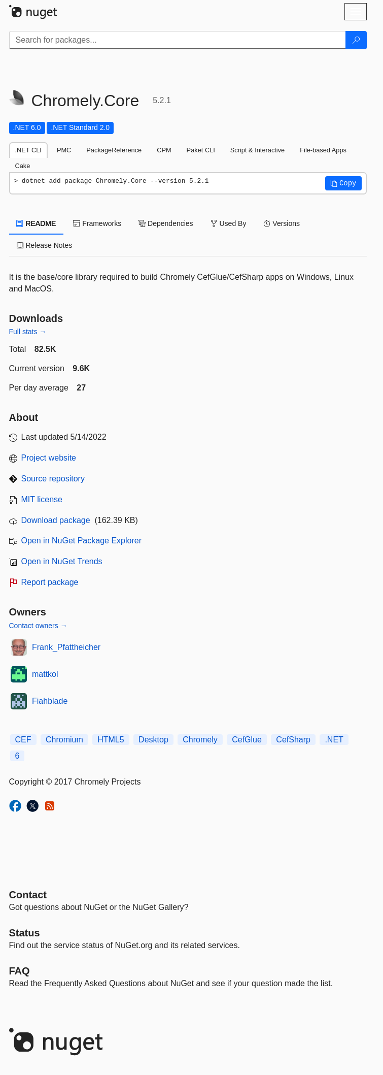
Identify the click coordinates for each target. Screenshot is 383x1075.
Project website (49, 457)
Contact (28, 894)
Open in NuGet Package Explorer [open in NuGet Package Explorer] (81, 540)
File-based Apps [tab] (323, 150)
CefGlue (247, 739)
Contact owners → (38, 626)
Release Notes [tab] (45, 245)
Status (24, 932)
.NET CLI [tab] (28, 150)
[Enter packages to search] (177, 40)
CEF (23, 739)
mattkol (45, 674)
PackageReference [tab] (114, 150)
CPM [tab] (164, 150)
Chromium (64, 739)
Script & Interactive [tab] (257, 150)
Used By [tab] (229, 223)
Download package (55, 520)
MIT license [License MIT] (42, 499)
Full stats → (28, 332)
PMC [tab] (64, 150)
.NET (334, 739)
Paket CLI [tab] (201, 150)
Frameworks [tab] (97, 223)
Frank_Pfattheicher (66, 647)
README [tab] (36, 223)
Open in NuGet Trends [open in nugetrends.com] (61, 561)
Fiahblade (49, 701)
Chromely (200, 739)
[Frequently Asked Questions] (19, 970)
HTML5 (110, 739)
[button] (343, 183)
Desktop (153, 739)
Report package (50, 582)
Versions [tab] (281, 223)
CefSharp (293, 739)
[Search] (356, 40)
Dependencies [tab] (165, 223)
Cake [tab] (22, 166)
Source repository (53, 478)
